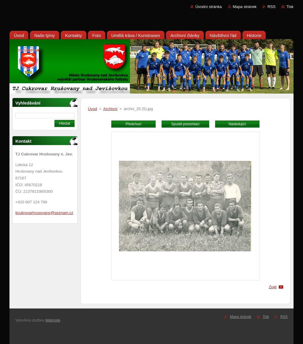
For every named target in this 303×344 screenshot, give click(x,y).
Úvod (92, 109)
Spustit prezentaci (185, 124)
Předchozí (133, 124)
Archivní (110, 109)
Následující (237, 124)
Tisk (290, 6)
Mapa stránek (245, 6)
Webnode (52, 320)
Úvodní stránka (208, 6)
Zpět (273, 287)
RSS (271, 6)
